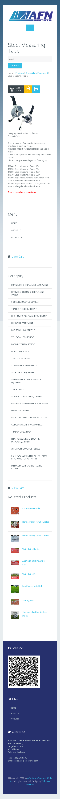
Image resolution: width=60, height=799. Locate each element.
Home (14, 223)
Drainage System (20, 410)
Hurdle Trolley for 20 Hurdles (35, 522)
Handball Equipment (22, 323)
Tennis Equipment (20, 358)
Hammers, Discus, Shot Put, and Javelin (27, 293)
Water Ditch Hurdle (31, 549)
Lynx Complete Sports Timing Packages (26, 467)
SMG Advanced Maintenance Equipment (26, 381)
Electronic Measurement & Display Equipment (25, 440)
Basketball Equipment (23, 330)
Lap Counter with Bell (32, 586)
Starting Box (28, 600)
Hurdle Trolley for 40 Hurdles (35, 535)
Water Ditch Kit (29, 574)
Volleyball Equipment (22, 337)
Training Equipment (22, 432)
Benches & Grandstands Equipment (29, 403)
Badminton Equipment (23, 344)
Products (20, 73)
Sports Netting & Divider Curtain (29, 417)
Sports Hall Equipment (23, 372)
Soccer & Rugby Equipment (25, 302)
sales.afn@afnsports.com (26, 761)
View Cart (18, 256)
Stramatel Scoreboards (24, 365)
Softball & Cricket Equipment (27, 396)
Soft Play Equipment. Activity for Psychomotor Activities (29, 457)
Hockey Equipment (21, 351)
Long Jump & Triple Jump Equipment (29, 285)
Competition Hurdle (31, 508)
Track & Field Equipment (37, 73)
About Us (16, 230)
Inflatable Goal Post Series (25, 449)
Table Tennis (17, 389)
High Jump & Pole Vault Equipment (29, 316)
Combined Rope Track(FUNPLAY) (27, 425)
